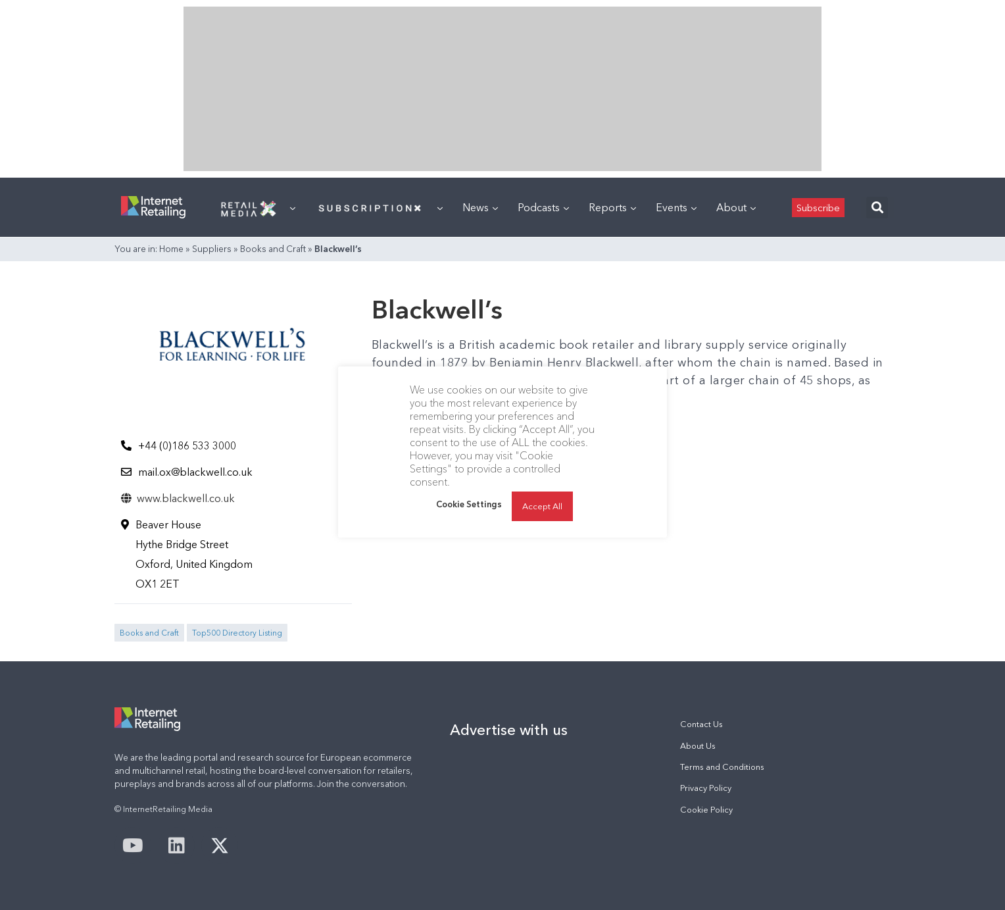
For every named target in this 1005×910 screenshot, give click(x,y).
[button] (877, 207)
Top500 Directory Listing (237, 633)
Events (676, 207)
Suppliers (212, 248)
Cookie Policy (706, 810)
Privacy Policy (705, 788)
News (480, 207)
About (736, 207)
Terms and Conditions (722, 767)
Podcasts (543, 207)
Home (171, 248)
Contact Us (701, 724)
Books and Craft (273, 248)
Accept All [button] (542, 506)
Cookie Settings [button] (469, 504)
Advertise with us (509, 729)
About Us (698, 746)
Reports (612, 207)
